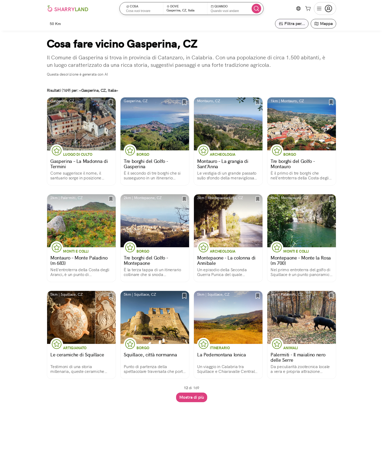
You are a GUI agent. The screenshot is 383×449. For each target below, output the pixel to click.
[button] (143, 8)
